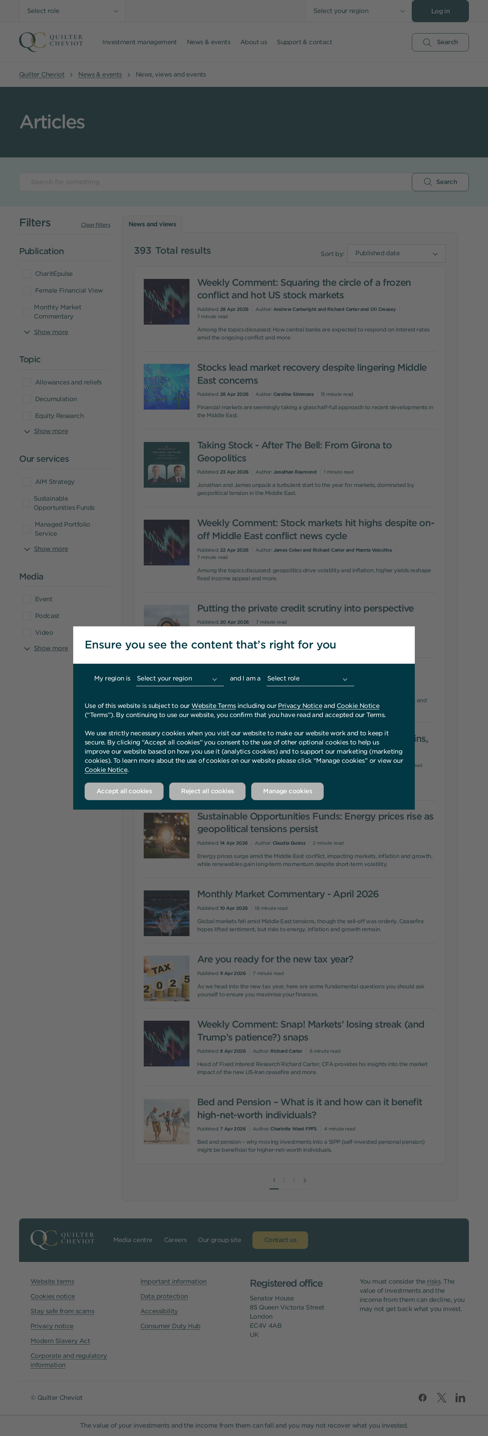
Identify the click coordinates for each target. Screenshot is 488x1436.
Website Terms (213, 705)
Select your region (164, 678)
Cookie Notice (358, 705)
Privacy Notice (300, 705)
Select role (283, 678)
